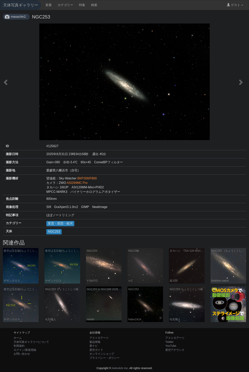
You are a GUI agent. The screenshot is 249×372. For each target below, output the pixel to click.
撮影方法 (12, 162)
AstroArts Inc (120, 368)
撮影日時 (12, 154)
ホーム (18, 337)
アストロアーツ (99, 337)
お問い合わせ (22, 353)
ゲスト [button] (235, 5)
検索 (94, 5)
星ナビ (93, 345)
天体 (9, 231)
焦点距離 (12, 198)
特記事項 (12, 215)
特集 (82, 5)
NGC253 (54, 231)
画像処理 (12, 207)
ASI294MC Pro (77, 182)
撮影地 (10, 170)
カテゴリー (65, 5)
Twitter (169, 341)
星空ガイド (96, 349)
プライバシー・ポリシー (104, 357)
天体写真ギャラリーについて (31, 341)
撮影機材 (12, 178)
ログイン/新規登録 (25, 349)
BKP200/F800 (87, 178)
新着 (49, 5)
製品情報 (94, 341)
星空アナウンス (174, 349)
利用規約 (19, 345)
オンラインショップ (101, 353)
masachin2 (18, 16)
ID (7, 146)
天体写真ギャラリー (20, 5)
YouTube (170, 345)
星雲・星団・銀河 (60, 223)
